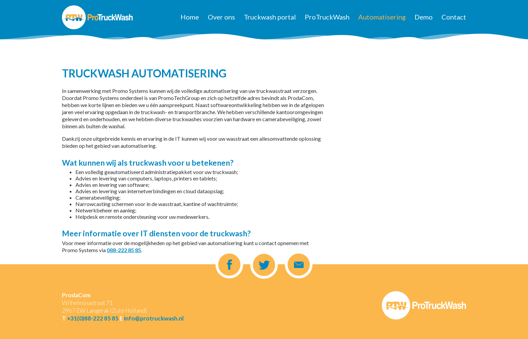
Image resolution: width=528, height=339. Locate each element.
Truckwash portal (270, 17)
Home (189, 17)
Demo (424, 17)
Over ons (221, 17)
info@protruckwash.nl (154, 318)
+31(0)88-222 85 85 (93, 318)
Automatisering (382, 17)
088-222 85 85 (124, 250)
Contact (453, 17)
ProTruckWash (327, 17)
